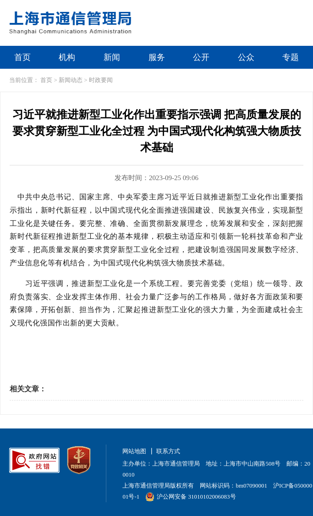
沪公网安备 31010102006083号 (190, 496)
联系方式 (168, 451)
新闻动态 (70, 80)
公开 (201, 57)
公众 (246, 57)
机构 (67, 57)
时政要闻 (101, 80)
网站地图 (134, 451)
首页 (22, 57)
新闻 (112, 57)
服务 (156, 57)
